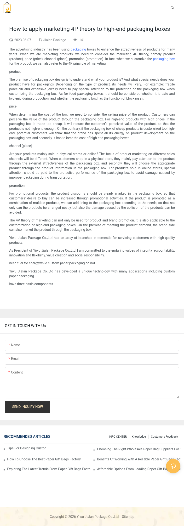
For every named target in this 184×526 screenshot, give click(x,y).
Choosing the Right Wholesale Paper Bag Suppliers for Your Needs (138, 449)
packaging (78, 49)
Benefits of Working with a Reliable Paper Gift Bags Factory (138, 459)
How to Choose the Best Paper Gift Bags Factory (44, 459)
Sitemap (127, 517)
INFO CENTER (118, 436)
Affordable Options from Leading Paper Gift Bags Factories (138, 469)
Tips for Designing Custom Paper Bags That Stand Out (26, 448)
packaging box (164, 59)
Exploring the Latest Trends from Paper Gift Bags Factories (49, 469)
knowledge (139, 436)
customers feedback (164, 436)
